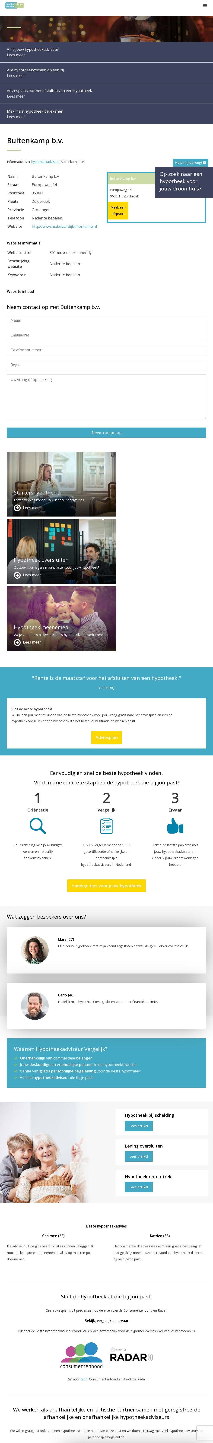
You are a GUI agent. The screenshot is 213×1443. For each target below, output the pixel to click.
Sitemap (74, 1434)
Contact (81, 1385)
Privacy (148, 1434)
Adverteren (84, 1379)
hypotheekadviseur (45, 161)
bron (83, 1245)
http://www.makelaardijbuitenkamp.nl (64, 226)
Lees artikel (139, 991)
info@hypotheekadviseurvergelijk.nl (106, 1402)
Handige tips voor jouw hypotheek (106, 751)
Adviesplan (106, 603)
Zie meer (181, 1415)
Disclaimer (94, 1434)
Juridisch (114, 1434)
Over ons (82, 1391)
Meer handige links (21, 1379)
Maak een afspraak (118, 210)
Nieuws (131, 1434)
